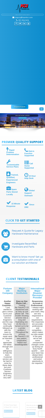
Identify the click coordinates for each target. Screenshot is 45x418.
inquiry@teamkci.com (24, 17)
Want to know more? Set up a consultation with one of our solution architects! (27, 259)
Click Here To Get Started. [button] (22, 117)
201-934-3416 (23, 20)
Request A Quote (19, 107)
